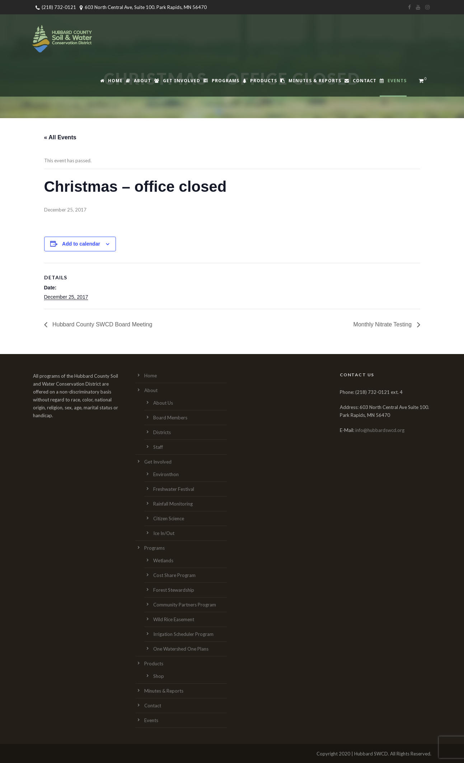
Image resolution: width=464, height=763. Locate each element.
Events (393, 81)
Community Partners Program (184, 605)
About (138, 81)
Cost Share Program (174, 575)
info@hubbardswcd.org (379, 430)
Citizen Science (168, 518)
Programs (221, 81)
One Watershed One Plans (180, 649)
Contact (360, 81)
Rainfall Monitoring (173, 504)
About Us (163, 403)
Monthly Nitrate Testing (383, 324)
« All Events (60, 137)
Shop (158, 676)
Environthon (166, 474)
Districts (162, 432)
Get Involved (177, 81)
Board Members (170, 417)
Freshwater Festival (173, 489)
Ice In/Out (163, 533)
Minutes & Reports (310, 81)
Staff (158, 447)
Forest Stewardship (173, 590)
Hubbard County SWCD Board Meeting (102, 324)
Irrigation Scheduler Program (183, 634)
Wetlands (163, 560)
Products (260, 81)
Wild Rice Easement (173, 619)
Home (111, 81)
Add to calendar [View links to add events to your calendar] (81, 244)
